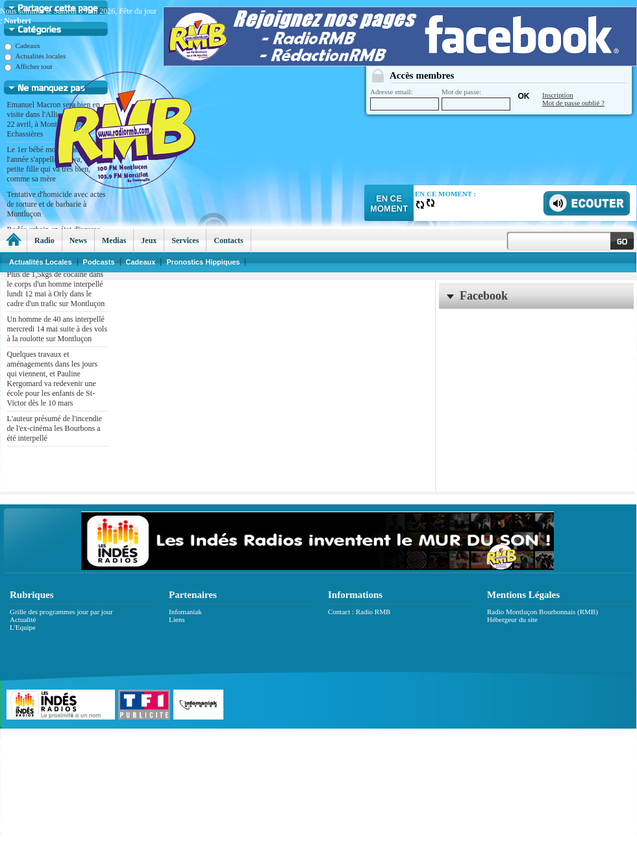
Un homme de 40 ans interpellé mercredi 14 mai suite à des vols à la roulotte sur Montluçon (57, 329)
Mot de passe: (476, 99)
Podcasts (99, 262)
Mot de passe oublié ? (573, 103)
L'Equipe (23, 627)
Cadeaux (22, 45)
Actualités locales (35, 56)
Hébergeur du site (512, 619)
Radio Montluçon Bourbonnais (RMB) (542, 612)
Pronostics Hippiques (203, 262)
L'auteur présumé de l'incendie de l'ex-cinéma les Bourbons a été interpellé (55, 428)
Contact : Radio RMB (359, 612)
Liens (176, 619)
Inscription (557, 95)
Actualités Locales (40, 262)
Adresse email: (404, 99)
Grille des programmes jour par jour (61, 612)
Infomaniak (185, 612)
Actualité (23, 619)
